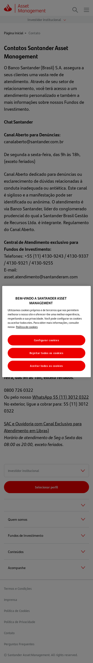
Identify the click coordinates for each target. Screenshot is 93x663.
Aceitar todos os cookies (46, 366)
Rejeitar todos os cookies (46, 353)
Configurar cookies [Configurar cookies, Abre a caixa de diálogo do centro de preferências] (46, 340)
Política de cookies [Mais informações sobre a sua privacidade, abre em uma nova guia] (27, 327)
